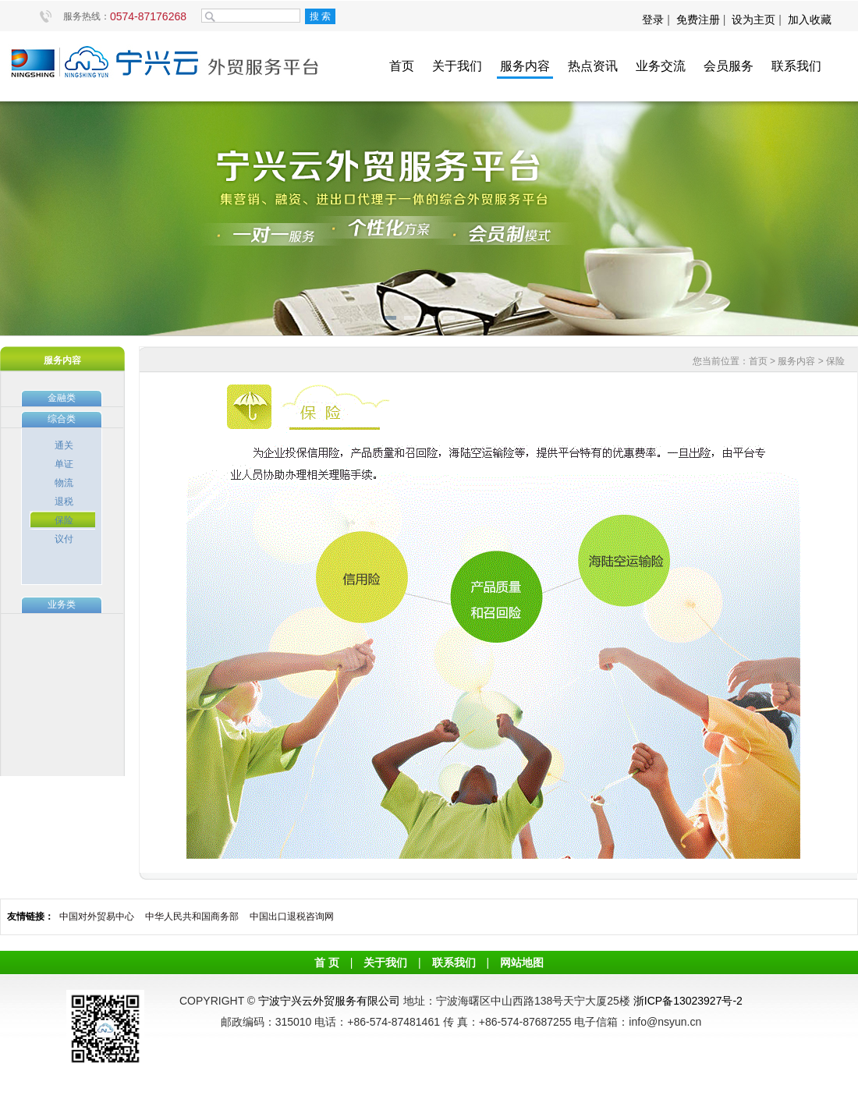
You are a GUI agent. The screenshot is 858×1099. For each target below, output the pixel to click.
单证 (64, 464)
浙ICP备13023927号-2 (688, 1000)
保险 (64, 520)
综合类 (62, 418)
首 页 (326, 962)
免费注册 (698, 19)
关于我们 (457, 66)
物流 (64, 482)
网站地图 (522, 962)
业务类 (62, 604)
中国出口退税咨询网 (292, 916)
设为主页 (753, 19)
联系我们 (796, 66)
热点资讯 (593, 66)
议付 (64, 539)
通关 (64, 445)
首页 (401, 66)
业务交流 (661, 66)
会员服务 (728, 66)
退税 (64, 501)
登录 (654, 19)
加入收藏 (809, 19)
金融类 (62, 397)
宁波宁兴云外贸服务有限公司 (329, 1000)
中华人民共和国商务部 (192, 916)
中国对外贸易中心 (96, 916)
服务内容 (525, 66)
